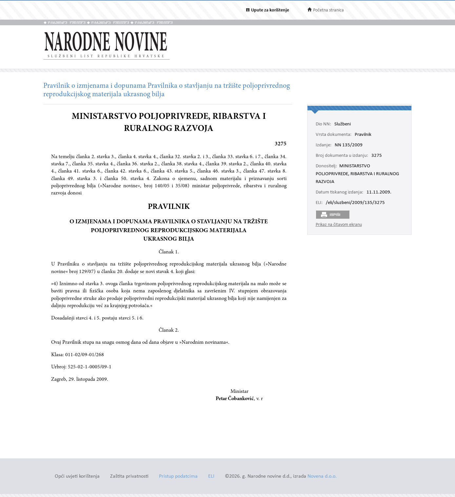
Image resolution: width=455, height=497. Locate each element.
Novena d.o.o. (322, 476)
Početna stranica (328, 10)
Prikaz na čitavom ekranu (339, 224)
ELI (211, 476)
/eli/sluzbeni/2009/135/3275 (355, 203)
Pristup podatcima (178, 476)
